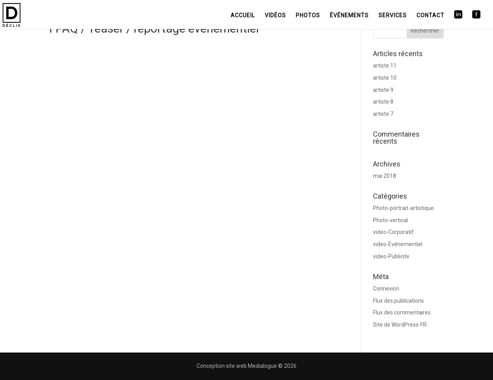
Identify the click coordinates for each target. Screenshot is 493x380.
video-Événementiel (397, 244)
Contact (430, 15)
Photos (308, 15)
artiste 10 (385, 78)
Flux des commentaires (402, 312)
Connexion (386, 288)
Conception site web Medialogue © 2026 (246, 366)
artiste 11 (385, 65)
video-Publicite (391, 256)
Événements (349, 15)
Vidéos (275, 15)
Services (392, 15)
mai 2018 (384, 176)
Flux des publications (398, 301)
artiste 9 (383, 90)
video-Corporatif (393, 232)
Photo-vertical (390, 220)
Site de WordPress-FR (400, 325)
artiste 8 (383, 102)
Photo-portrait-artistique (403, 208)
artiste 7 (383, 114)
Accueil (243, 15)
